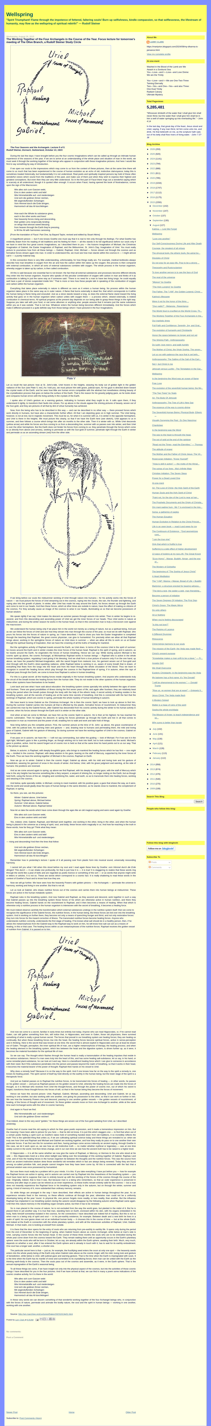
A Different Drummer (162, 634)
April (155, 743)
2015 (152, 202)
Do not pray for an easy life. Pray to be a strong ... (175, 263)
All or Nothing (158, 615)
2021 (152, 173)
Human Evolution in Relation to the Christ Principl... (176, 521)
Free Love (157, 383)
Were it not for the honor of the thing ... (170, 301)
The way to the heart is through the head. (171, 435)
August (156, 225)
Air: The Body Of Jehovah (164, 398)
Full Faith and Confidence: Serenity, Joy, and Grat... (176, 325)
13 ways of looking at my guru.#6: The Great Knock (176, 554)
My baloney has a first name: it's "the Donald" (173, 677)
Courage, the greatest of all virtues (168, 248)
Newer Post (11, 1412)
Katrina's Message (161, 296)
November (158, 211)
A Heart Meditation (161, 576)
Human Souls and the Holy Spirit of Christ (172, 492)
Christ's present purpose (163, 653)
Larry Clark (157, 42)
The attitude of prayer (162, 449)
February (157, 753)
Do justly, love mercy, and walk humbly (170, 345)
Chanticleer (157, 425)
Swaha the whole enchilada (165, 709)
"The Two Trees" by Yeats (164, 393)
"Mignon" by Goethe (161, 282)
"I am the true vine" (161, 539)
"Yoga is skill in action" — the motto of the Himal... (175, 464)
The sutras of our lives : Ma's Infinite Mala (172, 468)
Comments (155, 867)
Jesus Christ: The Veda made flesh (168, 695)
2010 (152, 784)
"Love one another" (161, 238)
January (157, 758)
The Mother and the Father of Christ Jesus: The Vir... (177, 454)
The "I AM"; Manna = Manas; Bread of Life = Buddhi (176, 581)
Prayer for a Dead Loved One (166, 478)
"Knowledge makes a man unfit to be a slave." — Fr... (177, 658)
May (155, 738)
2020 (152, 178)
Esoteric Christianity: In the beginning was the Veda (176, 673)
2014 (152, 764)
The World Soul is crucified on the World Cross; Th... (177, 311)
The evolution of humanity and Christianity (172, 330)
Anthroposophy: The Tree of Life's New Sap (173, 402)
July (155, 729)
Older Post (131, 1412)
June (155, 734)
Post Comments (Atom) (30, 1418)
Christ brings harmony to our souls (168, 644)
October (157, 215)
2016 (152, 197)
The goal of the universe (163, 277)
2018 (152, 188)
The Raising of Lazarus (163, 629)
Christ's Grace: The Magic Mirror (167, 605)
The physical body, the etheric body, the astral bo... (176, 253)
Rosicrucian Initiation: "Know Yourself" (170, 459)
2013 (152, 769)
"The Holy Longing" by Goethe (166, 287)
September (158, 220)
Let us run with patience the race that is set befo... (175, 354)
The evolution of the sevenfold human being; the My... (177, 388)
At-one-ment (158, 483)
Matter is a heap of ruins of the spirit (169, 705)
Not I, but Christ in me (162, 364)
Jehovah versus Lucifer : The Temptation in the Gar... (177, 369)
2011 (152, 779)
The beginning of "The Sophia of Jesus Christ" (174, 571)
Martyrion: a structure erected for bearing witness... (176, 586)
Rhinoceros (157, 639)
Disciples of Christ (160, 258)
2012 (152, 774)
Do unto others (159, 610)
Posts (153, 862)
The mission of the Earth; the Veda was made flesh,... (177, 648)
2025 (152, 154)
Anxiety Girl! (158, 663)
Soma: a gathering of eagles (165, 512)
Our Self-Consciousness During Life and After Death (177, 243)
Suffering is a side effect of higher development (174, 549)
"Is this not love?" (160, 624)
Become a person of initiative (166, 595)
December (158, 206)
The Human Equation (162, 517)
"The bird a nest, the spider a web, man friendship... (176, 591)
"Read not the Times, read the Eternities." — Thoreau (177, 444)
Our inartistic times (161, 320)
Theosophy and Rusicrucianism (167, 267)
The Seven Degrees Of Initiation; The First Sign (174, 600)
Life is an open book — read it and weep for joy (174, 526)
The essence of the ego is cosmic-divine (171, 407)
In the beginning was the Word (166, 430)
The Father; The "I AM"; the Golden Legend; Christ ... (177, 291)
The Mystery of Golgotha (164, 566)
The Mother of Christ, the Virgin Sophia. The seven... (177, 349)
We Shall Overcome (161, 668)
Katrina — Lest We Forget (164, 229)
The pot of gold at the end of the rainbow (171, 439)
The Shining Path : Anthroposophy (168, 340)
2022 (152, 168)
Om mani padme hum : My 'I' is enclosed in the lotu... (177, 507)
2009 (152, 788)
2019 (152, 183)
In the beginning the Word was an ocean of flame (175, 378)
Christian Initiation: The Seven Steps (169, 473)
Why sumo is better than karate (167, 722)
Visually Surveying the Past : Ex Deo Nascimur (174, 420)
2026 (152, 149)
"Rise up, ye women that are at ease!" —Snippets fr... (177, 690)
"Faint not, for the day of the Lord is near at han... (175, 497)
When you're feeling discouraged (167, 619)
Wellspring (19, 14)
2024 (152, 158)
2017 (152, 192)
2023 (152, 163)
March (156, 748)
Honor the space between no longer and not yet (174, 335)
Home (72, 1412)
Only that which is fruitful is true (167, 544)
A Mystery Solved (160, 700)
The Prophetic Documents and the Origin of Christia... (177, 502)
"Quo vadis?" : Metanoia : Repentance (170, 306)
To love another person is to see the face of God (175, 272)
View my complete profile (158, 54)
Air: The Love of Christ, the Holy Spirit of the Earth (176, 488)
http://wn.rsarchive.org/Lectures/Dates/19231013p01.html (45, 1314)
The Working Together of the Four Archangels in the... (177, 316)
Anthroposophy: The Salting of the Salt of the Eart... (176, 359)
